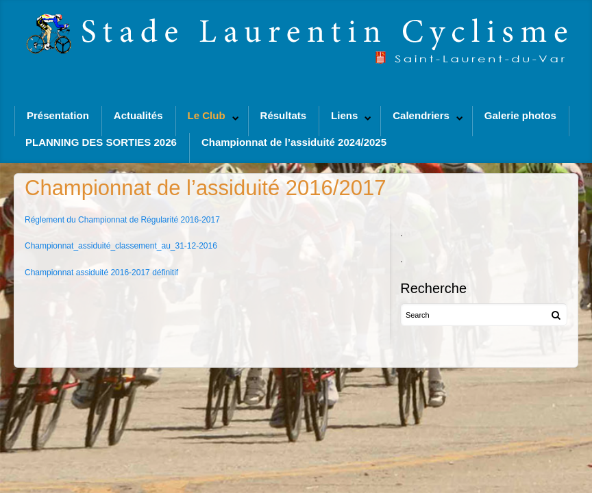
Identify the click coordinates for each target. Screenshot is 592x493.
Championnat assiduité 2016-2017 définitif (101, 272)
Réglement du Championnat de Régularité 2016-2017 (122, 220)
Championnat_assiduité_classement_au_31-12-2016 (121, 246)
